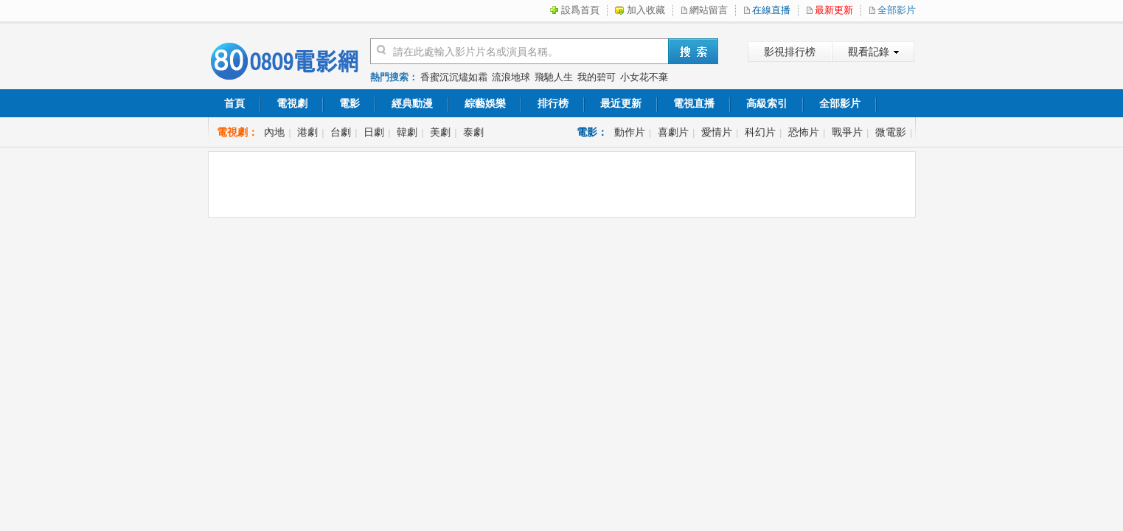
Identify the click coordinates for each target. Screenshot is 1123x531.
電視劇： (237, 132)
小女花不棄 (644, 77)
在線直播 (771, 9)
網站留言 (708, 9)
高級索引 (767, 103)
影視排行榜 (790, 52)
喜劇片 (673, 132)
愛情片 (716, 132)
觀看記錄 (868, 52)
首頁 (234, 103)
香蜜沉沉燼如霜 (453, 77)
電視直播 (694, 103)
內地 (274, 132)
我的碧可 (596, 77)
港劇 (307, 132)
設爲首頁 (580, 9)
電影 (349, 103)
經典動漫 (412, 103)
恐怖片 (803, 132)
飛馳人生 (554, 77)
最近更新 (621, 103)
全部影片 (896, 9)
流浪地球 (511, 77)
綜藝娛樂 (485, 103)
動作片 (629, 132)
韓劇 (407, 132)
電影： (592, 132)
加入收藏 (646, 9)
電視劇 (292, 103)
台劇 (340, 132)
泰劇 (473, 132)
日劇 (374, 132)
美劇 (440, 132)
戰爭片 (847, 132)
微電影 (890, 132)
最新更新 (834, 9)
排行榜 (553, 103)
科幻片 (760, 132)
